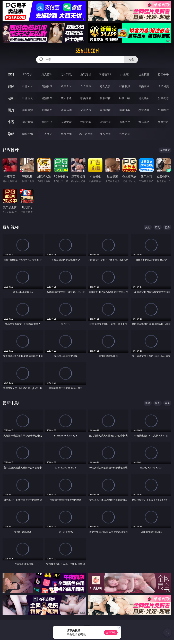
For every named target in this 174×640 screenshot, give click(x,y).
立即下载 (111, 632)
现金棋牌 (143, 74)
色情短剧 (124, 134)
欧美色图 (66, 110)
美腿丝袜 (105, 110)
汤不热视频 (86, 134)
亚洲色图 (46, 110)
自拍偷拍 (46, 86)
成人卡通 (66, 98)
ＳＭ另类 (163, 86)
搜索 (131, 59)
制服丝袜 (105, 98)
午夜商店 (46, 134)
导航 (11, 134)
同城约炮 (27, 134)
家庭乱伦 (46, 122)
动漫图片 (85, 110)
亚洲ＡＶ (27, 86)
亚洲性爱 (27, 98)
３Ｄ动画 (85, 86)
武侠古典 (85, 122)
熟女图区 (143, 110)
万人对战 (66, 74)
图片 (11, 110)
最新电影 (11, 403)
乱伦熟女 (143, 98)
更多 (167, 227)
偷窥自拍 (27, 110)
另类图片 (163, 110)
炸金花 (124, 74)
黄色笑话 (143, 122)
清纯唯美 (124, 110)
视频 (11, 86)
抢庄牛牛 (163, 74)
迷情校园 (105, 122)
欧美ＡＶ (66, 86)
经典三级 (124, 98)
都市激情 (27, 122)
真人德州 (46, 74)
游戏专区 (85, 74)
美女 (147, 227)
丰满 (147, 403)
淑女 (157, 403)
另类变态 (163, 98)
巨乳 (157, 227)
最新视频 (11, 227)
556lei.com (87, 51)
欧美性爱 (85, 98)
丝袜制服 (124, 86)
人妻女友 (66, 122)
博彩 (11, 74)
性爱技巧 (163, 122)
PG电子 (27, 74)
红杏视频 (105, 134)
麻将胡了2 (105, 74)
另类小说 (124, 122)
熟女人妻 (105, 86)
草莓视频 (66, 134)
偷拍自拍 (46, 98)
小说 (11, 122)
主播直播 (143, 86)
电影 (11, 98)
